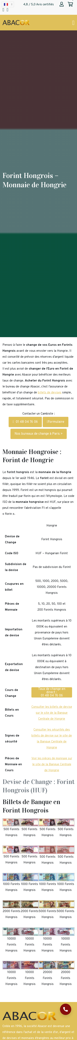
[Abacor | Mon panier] (70, 5)
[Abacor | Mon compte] (61, 5)
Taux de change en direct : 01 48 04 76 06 (51, 692)
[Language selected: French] (8, 4)
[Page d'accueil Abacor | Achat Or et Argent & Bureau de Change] (16, 23)
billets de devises (49, 393)
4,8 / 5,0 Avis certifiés (38, 5)
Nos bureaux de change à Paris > (39, 434)
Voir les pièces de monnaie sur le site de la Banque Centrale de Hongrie (51, 764)
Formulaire (55, 422)
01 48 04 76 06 (25, 422)
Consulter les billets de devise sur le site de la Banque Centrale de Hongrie (51, 713)
